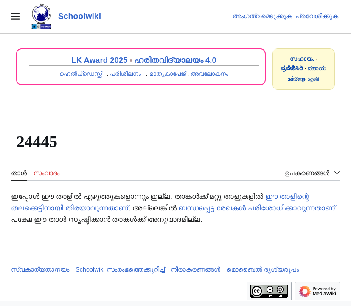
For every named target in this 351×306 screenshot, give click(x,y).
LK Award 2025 (99, 60)
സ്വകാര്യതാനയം (40, 269)
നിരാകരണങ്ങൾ (195, 269)
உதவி (313, 79)
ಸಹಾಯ (317, 68)
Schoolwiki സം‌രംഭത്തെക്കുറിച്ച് (120, 269)
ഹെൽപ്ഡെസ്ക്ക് (80, 73)
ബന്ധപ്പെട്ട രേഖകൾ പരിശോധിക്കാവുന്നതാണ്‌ (256, 208)
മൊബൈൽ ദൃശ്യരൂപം (263, 269)
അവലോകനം (209, 73)
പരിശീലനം (125, 73)
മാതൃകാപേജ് (167, 73)
